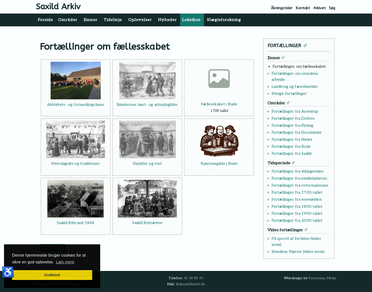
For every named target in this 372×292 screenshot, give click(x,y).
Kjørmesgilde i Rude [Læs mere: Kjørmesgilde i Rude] (219, 163)
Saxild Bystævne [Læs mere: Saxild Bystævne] (147, 223)
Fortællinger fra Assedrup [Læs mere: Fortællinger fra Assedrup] (295, 111)
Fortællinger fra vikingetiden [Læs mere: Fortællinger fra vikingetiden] (298, 171)
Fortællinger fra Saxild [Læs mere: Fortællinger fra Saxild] (292, 153)
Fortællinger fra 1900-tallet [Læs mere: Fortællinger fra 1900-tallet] (297, 213)
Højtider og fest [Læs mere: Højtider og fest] (147, 163)
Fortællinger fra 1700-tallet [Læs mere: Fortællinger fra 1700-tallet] (297, 192)
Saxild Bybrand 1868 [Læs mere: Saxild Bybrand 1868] (75, 223)
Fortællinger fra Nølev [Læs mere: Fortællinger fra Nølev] (292, 139)
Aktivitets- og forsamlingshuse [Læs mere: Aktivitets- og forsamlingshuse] (75, 104)
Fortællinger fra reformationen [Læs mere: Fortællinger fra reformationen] (300, 185)
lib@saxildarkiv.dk (190, 284)
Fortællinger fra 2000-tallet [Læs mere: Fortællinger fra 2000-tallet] (297, 220)
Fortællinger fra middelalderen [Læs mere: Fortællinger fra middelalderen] (299, 178)
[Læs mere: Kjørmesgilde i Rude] (219, 139)
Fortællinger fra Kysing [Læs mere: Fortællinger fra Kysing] (293, 125)
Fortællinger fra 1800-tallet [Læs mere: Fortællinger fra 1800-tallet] (297, 206)
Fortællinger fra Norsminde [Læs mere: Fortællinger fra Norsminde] (296, 132)
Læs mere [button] (65, 262)
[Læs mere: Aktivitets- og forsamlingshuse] (75, 80)
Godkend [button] (52, 275)
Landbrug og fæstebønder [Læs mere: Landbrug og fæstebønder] (295, 86)
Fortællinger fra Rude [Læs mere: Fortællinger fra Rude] (291, 146)
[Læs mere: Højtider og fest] (147, 139)
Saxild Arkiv (58, 6)
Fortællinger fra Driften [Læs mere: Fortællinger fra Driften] (293, 118)
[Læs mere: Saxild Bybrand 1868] (75, 198)
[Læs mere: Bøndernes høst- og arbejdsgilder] (147, 80)
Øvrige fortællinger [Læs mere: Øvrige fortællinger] (289, 93)
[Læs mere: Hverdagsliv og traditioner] (75, 139)
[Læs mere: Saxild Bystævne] (147, 198)
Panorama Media (322, 278)
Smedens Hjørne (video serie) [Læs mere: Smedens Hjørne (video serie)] (298, 251)
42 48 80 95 (193, 278)
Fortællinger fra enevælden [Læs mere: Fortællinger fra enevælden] (297, 199)
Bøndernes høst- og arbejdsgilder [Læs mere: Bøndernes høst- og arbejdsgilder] (147, 104)
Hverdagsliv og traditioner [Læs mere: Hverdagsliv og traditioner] (75, 163)
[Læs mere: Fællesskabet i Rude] (219, 80)
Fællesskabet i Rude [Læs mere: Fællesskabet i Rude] (219, 104)
